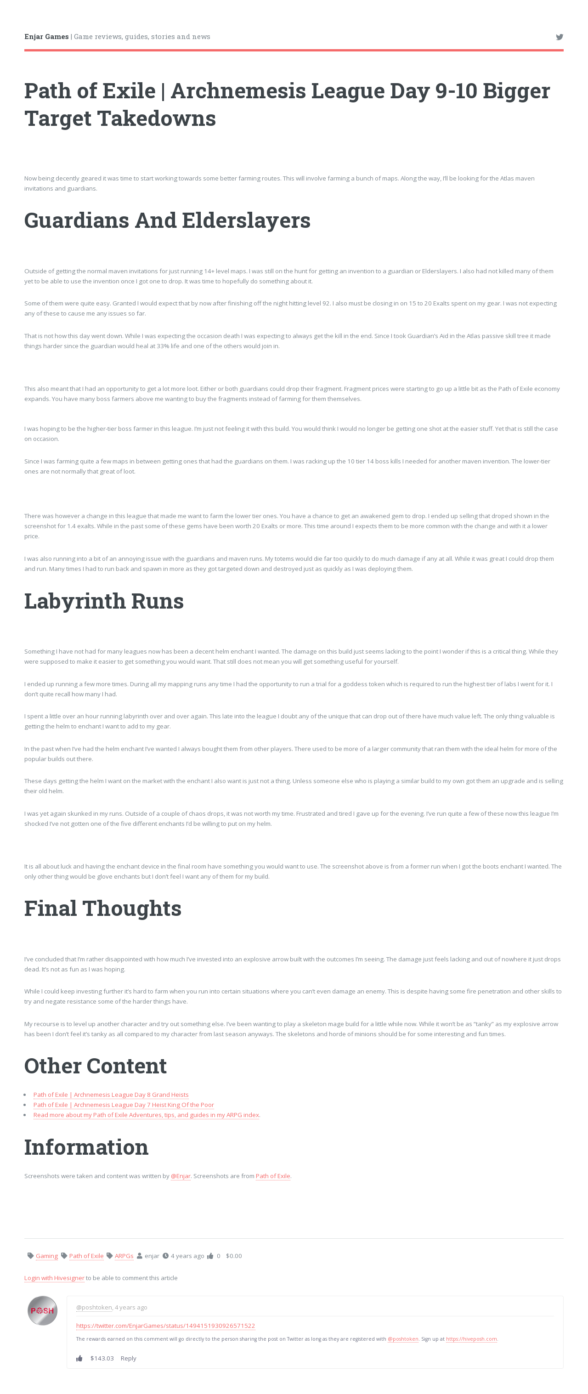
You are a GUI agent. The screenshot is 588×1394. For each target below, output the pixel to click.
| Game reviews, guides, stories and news (117, 36)
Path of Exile (273, 1176)
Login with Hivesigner (54, 1278)
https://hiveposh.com (471, 1339)
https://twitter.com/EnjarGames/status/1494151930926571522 (165, 1325)
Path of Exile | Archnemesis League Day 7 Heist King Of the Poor (124, 1105)
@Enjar (181, 1176)
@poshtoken (94, 1307)
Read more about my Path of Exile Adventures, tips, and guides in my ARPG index (146, 1115)
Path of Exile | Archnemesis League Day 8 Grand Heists (111, 1094)
